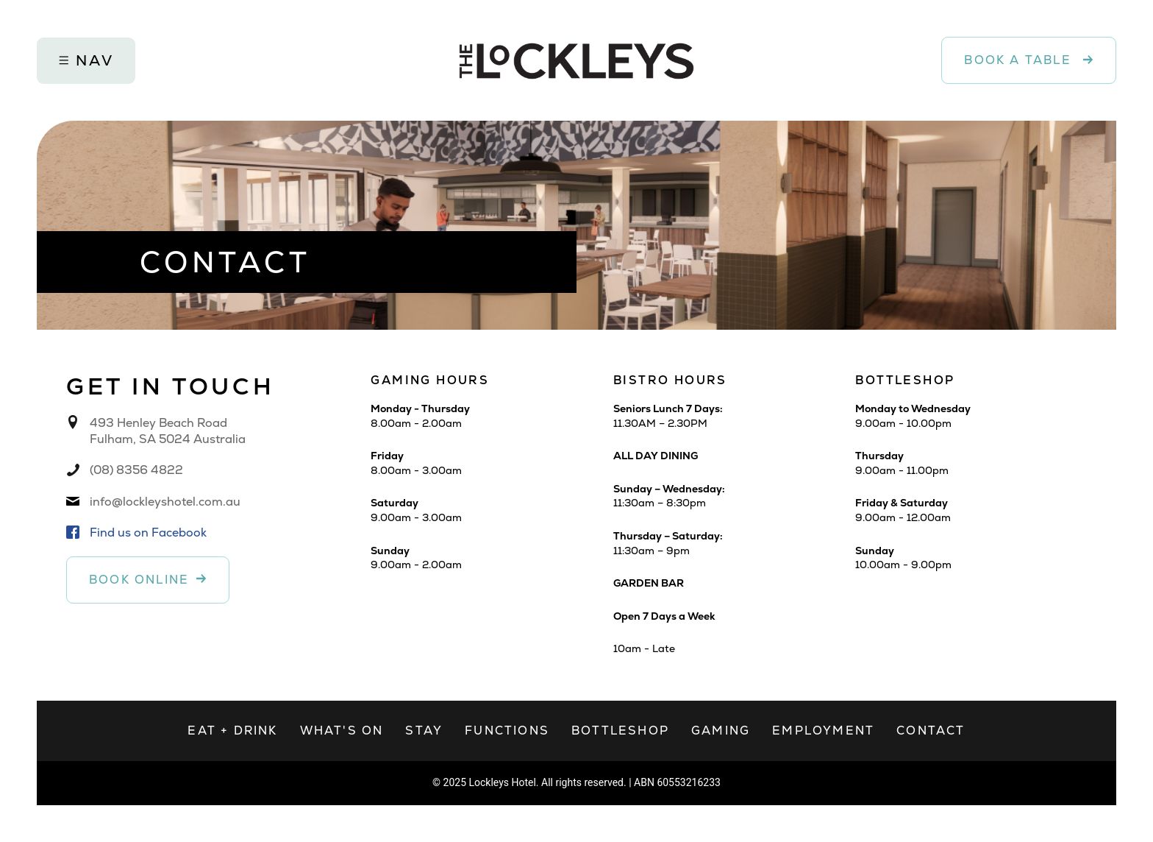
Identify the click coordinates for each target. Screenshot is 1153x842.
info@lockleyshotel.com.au (165, 501)
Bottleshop (620, 730)
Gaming (720, 730)
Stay (424, 730)
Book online (139, 579)
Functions (507, 730)
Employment (823, 730)
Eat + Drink (232, 730)
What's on (342, 730)
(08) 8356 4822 (136, 470)
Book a (1020, 60)
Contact (930, 730)
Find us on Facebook (148, 532)
